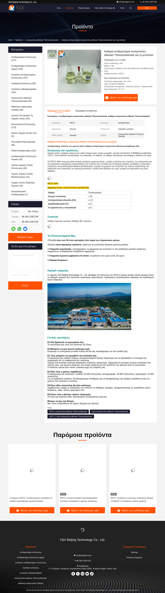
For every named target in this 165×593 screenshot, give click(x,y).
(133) (23, 67)
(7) (19, 193)
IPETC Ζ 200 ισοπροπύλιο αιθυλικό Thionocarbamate (70, 416)
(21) (22, 175)
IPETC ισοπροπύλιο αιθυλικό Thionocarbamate (68, 412)
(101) (23, 90)
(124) (23, 151)
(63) (22, 117)
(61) (23, 143)
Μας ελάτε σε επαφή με (105, 8)
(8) (24, 134)
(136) (23, 83)
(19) (23, 184)
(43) (23, 158)
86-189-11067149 (148, 2)
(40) (22, 166)
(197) (23, 76)
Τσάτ (147, 8)
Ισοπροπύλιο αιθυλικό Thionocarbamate (42, 40)
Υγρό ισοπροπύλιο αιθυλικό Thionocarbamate (110, 412)
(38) (21, 108)
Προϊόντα (69, 8)
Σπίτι (59, 8)
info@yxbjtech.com (125, 2)
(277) (23, 58)
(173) (23, 125)
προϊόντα (19, 40)
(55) (21, 99)
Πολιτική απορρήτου (134, 557)
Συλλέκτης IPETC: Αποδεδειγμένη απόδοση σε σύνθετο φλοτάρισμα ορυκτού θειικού (31, 499)
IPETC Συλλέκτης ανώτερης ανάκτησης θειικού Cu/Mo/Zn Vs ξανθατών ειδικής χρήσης (132, 499)
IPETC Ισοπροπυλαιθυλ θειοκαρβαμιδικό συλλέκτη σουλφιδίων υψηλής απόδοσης (78, 499)
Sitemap (134, 552)
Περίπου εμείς (84, 8)
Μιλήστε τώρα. (25, 237)
